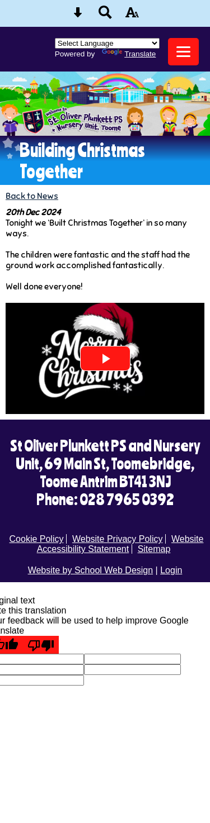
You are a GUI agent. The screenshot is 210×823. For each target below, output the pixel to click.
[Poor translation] (41, 645)
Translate (129, 54)
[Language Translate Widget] (107, 43)
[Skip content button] (78, 16)
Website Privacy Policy (117, 539)
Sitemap (154, 549)
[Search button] (105, 16)
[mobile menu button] (183, 51)
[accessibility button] (132, 16)
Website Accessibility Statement (120, 544)
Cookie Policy (37, 539)
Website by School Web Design (90, 570)
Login (171, 570)
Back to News (32, 196)
